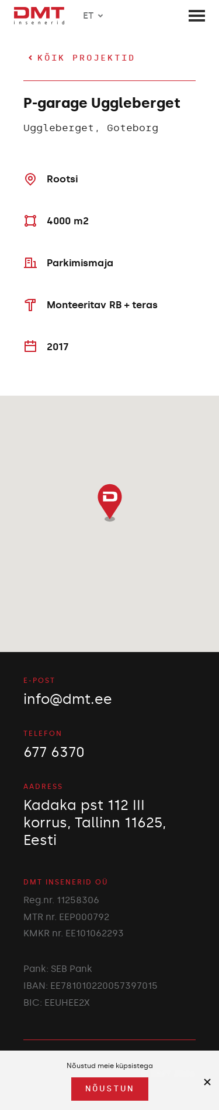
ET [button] (95, 16)
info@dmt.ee (67, 698)
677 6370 (54, 751)
